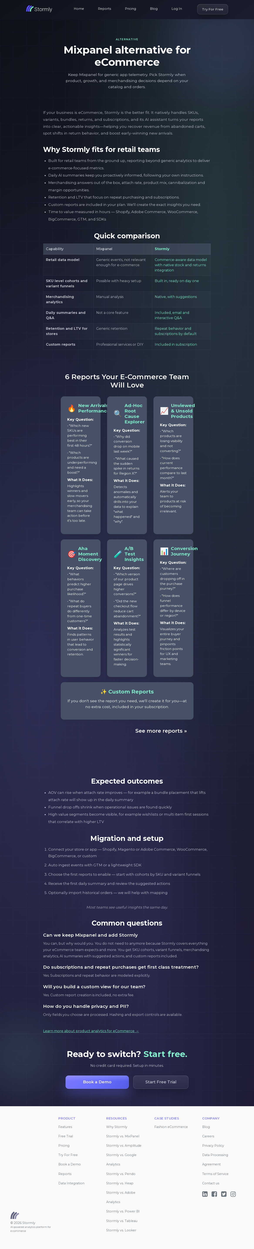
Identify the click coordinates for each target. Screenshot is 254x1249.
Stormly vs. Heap (119, 1183)
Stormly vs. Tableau (121, 1221)
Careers (208, 1136)
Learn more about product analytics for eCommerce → (91, 1031)
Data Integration (71, 1183)
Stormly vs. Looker (121, 1230)
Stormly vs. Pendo (120, 1174)
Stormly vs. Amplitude (123, 1146)
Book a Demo (69, 1164)
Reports (104, 9)
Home (79, 9)
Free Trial (65, 1136)
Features (65, 1127)
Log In (177, 9)
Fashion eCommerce (171, 1127)
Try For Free (212, 9)
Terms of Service (215, 1174)
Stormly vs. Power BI (123, 1211)
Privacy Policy (213, 1146)
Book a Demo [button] (97, 1081)
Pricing (130, 9)
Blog (154, 9)
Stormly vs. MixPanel (122, 1136)
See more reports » (161, 731)
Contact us (210, 1183)
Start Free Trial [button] (160, 1081)
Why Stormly (116, 1127)
